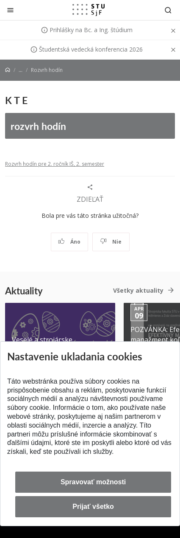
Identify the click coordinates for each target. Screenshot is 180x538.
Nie (111, 241)
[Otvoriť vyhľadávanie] (168, 10)
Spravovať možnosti (93, 482)
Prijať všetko (93, 506)
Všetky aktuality (138, 290)
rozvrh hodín (38, 126)
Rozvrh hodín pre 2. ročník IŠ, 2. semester (54, 163)
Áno (69, 241)
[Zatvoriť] (10, 10)
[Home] (7, 70)
